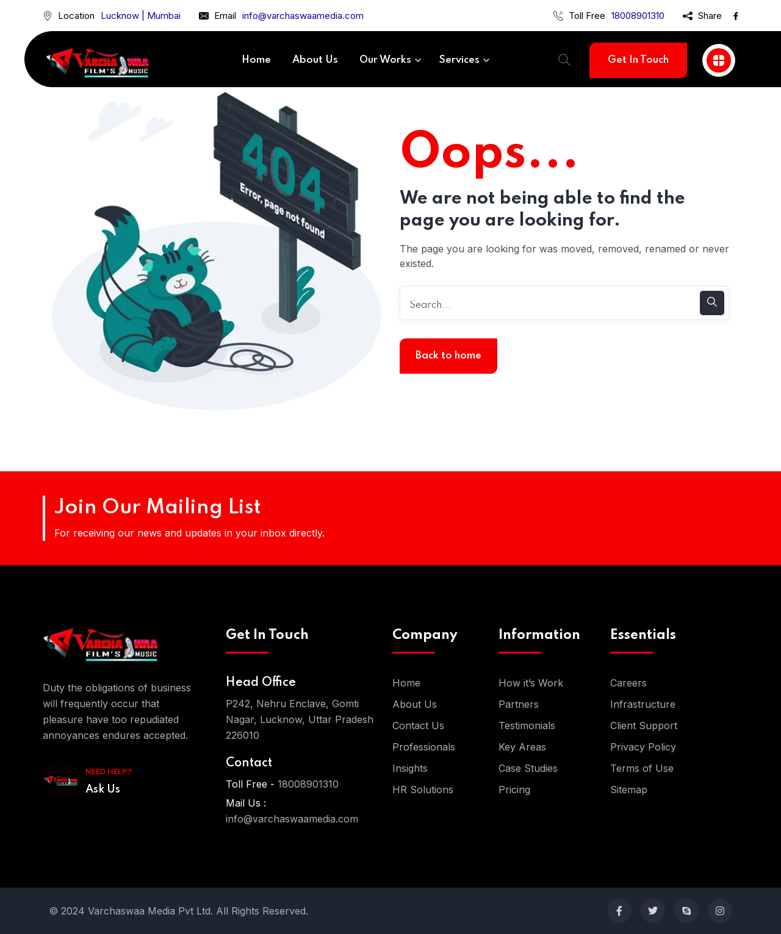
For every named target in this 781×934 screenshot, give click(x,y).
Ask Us (102, 789)
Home (406, 683)
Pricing (514, 789)
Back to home (448, 356)
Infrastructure (642, 704)
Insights (410, 768)
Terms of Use (642, 768)
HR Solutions (422, 789)
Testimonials (526, 725)
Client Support (643, 725)
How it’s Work (530, 683)
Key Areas (522, 747)
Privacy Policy (643, 747)
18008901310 (637, 15)
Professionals (423, 747)
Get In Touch (638, 60)
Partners (518, 704)
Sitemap (628, 789)
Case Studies (528, 768)
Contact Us (418, 725)
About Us (414, 704)
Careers (628, 683)
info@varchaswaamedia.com (303, 15)
